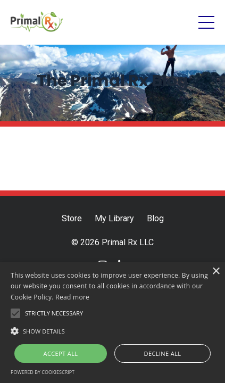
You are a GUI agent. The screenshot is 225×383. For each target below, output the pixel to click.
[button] (112, 331)
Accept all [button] (61, 353)
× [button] (216, 272)
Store (72, 218)
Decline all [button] (162, 353)
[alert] (112, 322)
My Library (114, 218)
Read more (72, 297)
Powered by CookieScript (42, 372)
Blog (155, 218)
